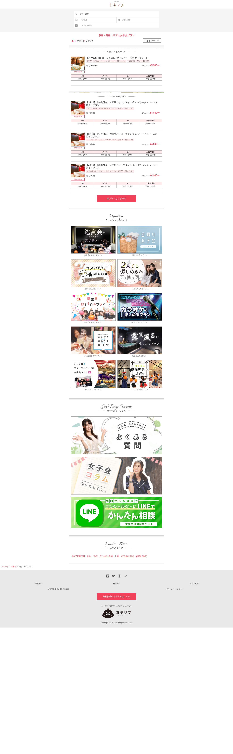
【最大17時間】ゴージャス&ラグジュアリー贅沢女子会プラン (117, 102)
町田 (89, 645)
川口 (117, 645)
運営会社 (38, 672)
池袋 (95, 645)
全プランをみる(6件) (116, 287)
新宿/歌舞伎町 (78, 645)
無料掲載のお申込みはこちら (116, 685)
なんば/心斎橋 (106, 645)
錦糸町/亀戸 (141, 645)
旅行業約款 (194, 672)
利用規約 (116, 672)
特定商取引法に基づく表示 (58, 678)
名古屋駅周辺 (127, 645)
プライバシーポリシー (175, 678)
